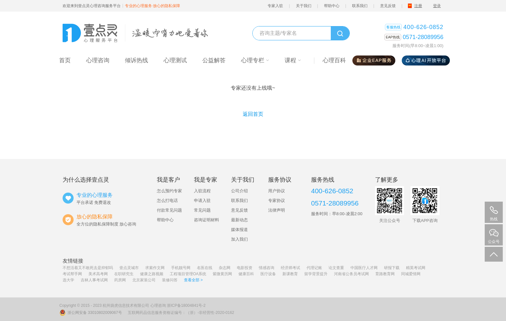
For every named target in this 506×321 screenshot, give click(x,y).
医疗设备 (268, 274)
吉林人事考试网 (94, 280)
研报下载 (392, 268)
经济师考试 (290, 268)
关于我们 (303, 6)
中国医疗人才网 (364, 268)
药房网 (120, 280)
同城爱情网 (410, 274)
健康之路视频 (151, 274)
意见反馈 (388, 6)
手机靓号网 (180, 268)
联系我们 (360, 6)
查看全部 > (193, 280)
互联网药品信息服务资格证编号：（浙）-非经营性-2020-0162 (181, 312)
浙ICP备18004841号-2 (186, 305)
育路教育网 (385, 274)
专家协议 (276, 200)
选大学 (68, 280)
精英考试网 (415, 268)
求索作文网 (155, 268)
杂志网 (224, 268)
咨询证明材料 (206, 219)
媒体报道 (239, 229)
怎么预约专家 (169, 190)
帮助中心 (331, 6)
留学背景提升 (316, 274)
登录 (437, 6)
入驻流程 (202, 190)
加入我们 (239, 239)
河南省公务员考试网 (351, 274)
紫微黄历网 (222, 274)
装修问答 (169, 280)
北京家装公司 (144, 280)
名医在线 (204, 268)
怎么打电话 (167, 200)
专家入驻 (275, 6)
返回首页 (253, 114)
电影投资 (244, 268)
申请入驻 (202, 200)
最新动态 (239, 219)
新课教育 (290, 274)
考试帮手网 (72, 274)
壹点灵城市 (129, 268)
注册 (418, 6)
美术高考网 (98, 274)
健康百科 (246, 274)
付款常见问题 (169, 210)
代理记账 (314, 268)
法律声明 (276, 210)
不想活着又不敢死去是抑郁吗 (88, 268)
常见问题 (202, 210)
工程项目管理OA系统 (188, 274)
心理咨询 (158, 305)
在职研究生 (124, 274)
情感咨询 (266, 268)
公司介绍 (239, 190)
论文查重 (336, 268)
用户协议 (276, 190)
